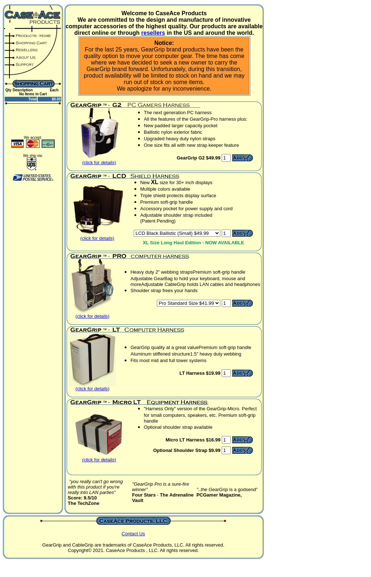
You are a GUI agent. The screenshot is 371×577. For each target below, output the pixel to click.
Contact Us (133, 533)
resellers (153, 33)
